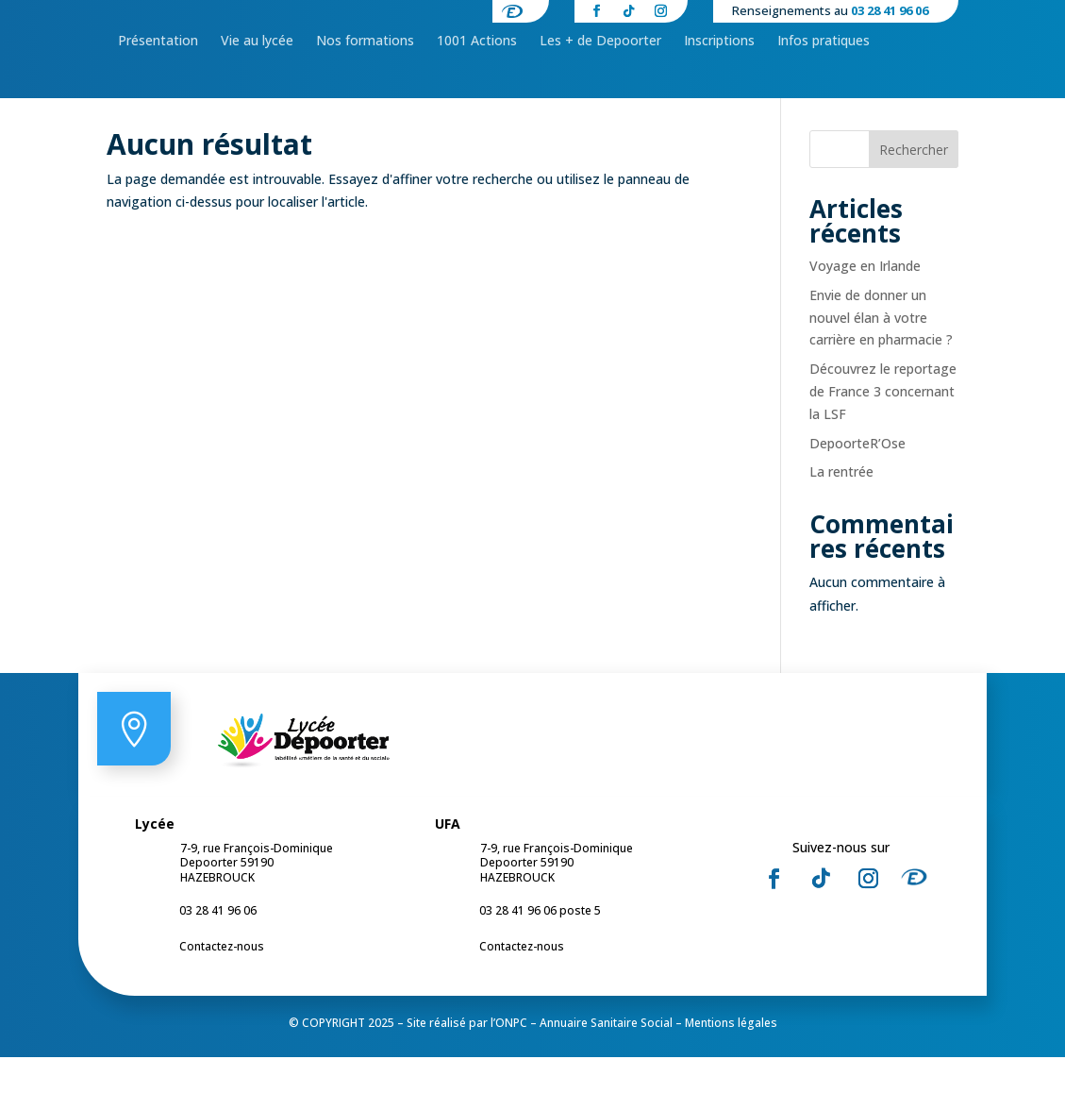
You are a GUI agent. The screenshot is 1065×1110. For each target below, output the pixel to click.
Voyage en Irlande (865, 319)
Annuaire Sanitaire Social (606, 1076)
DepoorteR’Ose (857, 496)
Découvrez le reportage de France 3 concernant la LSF (883, 444)
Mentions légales (731, 1076)
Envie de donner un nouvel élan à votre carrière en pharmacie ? (881, 370)
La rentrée (841, 524)
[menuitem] (158, 101)
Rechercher (913, 202)
